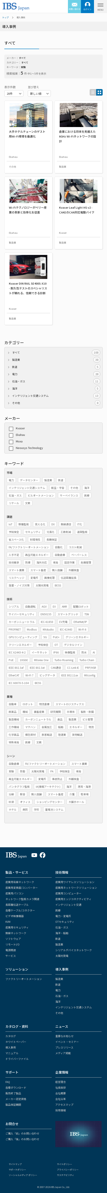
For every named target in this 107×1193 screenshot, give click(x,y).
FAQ (7, 1082)
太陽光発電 (61, 955)
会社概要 (60, 1093)
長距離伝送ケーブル (17, 904)
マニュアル (11, 1053)
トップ (5, 17)
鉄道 (56, 367)
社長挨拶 (60, 1087)
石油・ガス (56, 381)
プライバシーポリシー (68, 1169)
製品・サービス (16, 872)
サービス (10, 955)
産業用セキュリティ (17, 927)
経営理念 (60, 1082)
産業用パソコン (14, 893)
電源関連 (10, 950)
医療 (58, 910)
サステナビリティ (65, 1175)
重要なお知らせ (64, 1036)
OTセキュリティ (64, 921)
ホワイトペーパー (15, 1041)
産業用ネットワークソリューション (76, 887)
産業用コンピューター (68, 893)
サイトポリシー (64, 1164)
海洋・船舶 (61, 933)
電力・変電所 (63, 916)
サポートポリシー (17, 1169)
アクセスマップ (64, 1104)
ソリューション (16, 969)
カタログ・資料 (16, 1026)
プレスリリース (64, 1047)
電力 (56, 374)
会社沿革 (60, 1099)
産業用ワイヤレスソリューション (74, 882)
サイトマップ (15, 1164)
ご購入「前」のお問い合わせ (22, 1133)
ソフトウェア (13, 938)
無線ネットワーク (15, 933)
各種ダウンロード (15, 1087)
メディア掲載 (63, 1053)
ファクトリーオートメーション (23, 979)
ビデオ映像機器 (14, 916)
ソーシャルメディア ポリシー (23, 1175)
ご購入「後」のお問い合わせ (22, 1139)
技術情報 (61, 872)
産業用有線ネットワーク (19, 882)
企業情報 (61, 1072)
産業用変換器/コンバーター (21, 887)
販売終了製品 (13, 1093)
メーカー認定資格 (15, 1099)
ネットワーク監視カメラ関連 (22, 899)
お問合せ (11, 1123)
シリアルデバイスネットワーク (73, 950)
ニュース (61, 1026)
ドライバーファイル (17, 1059)
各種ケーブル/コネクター (20, 910)
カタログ (10, 1036)
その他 (56, 403)
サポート (11, 1072)
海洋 (56, 388)
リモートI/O (12, 944)
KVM (7, 921)
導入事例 (61, 969)
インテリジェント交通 (68, 904)
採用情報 (60, 1110)
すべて (56, 352)
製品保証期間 (13, 1104)
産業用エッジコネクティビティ (73, 899)
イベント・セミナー (67, 1041)
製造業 (56, 360)
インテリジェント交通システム (56, 396)
